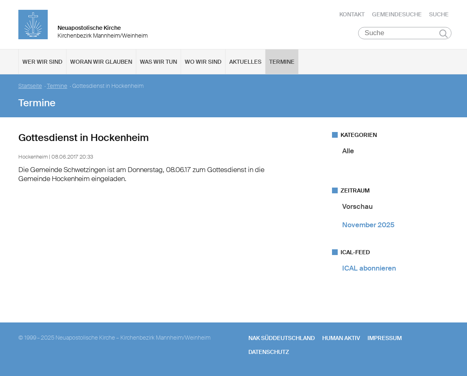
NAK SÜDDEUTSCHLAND (281, 338)
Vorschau (357, 206)
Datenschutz (268, 352)
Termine (281, 61)
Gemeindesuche (397, 14)
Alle (348, 150)
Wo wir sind (203, 61)
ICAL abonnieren (369, 268)
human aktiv (341, 338)
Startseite (30, 86)
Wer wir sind (42, 61)
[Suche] (405, 33)
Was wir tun (158, 61)
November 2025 (368, 224)
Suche (439, 14)
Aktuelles (245, 61)
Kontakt (352, 14)
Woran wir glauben (101, 61)
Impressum (384, 338)
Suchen (443, 33)
